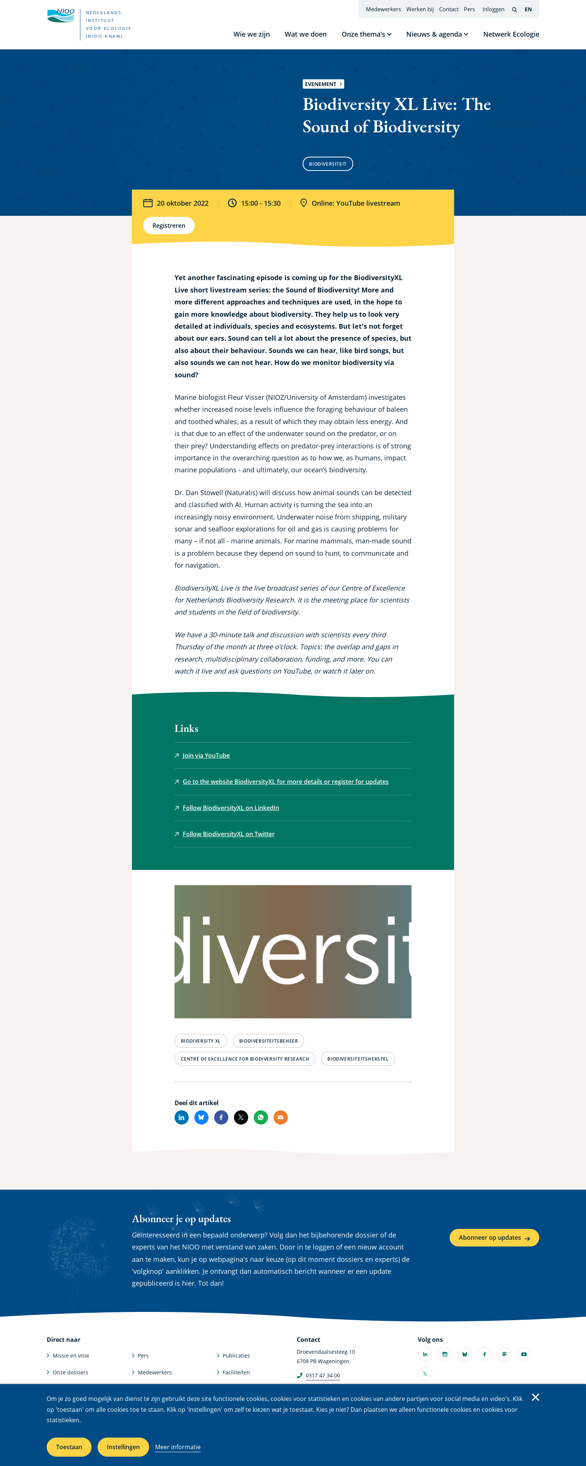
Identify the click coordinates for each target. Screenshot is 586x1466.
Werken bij (420, 9)
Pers (469, 9)
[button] (293, 953)
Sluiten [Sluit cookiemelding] (535, 1397)
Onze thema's (363, 34)
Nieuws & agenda (434, 34)
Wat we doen (306, 34)
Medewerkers (383, 9)
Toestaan (69, 1447)
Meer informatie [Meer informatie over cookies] (178, 1447)
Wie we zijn (252, 34)
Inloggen (493, 9)
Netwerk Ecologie (511, 34)
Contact (449, 9)
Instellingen (123, 1447)
